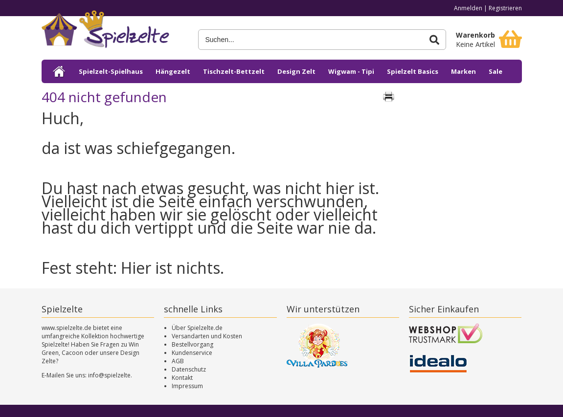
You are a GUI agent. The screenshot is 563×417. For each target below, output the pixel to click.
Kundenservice (192, 353)
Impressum (187, 386)
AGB (178, 361)
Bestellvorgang (192, 344)
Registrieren (505, 8)
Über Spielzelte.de (197, 328)
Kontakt (182, 377)
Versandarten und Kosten (207, 336)
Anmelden (468, 8)
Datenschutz (189, 369)
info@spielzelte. (110, 375)
